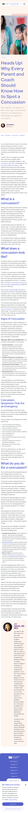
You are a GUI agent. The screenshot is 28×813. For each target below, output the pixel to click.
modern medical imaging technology (14, 290)
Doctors (13, 764)
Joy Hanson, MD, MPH (7, 163)
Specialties (13, 767)
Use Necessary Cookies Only (12, 808)
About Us (13, 770)
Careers (13, 776)
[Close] (25, 785)
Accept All (12, 804)
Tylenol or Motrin (6, 309)
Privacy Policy (13, 799)
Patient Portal (13, 781)
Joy (19, 625)
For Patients (13, 761)
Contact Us (13, 773)
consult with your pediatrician (15, 555)
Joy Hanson (10, 124)
